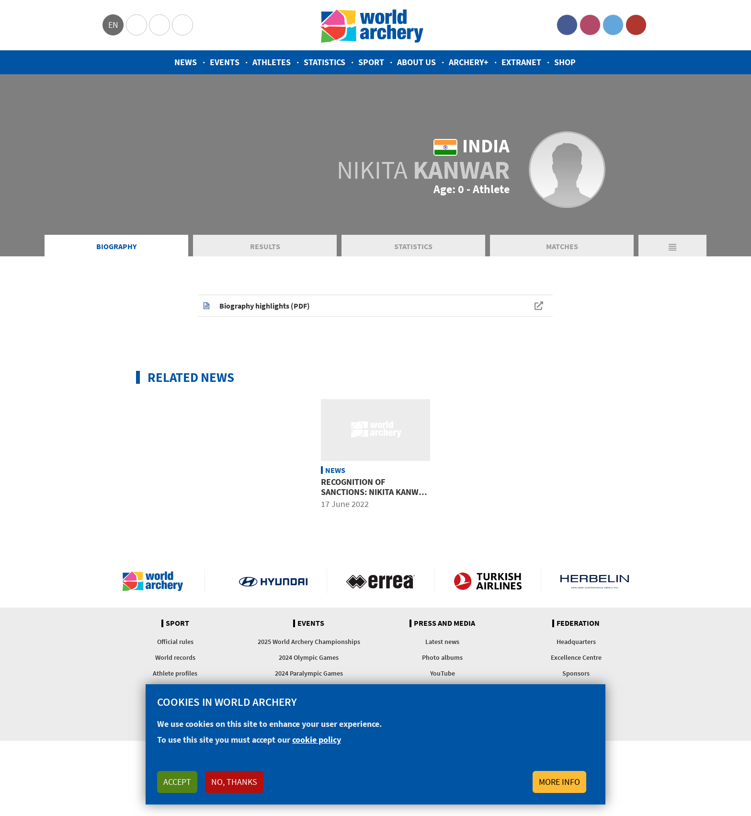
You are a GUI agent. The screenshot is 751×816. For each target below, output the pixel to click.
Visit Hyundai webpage (273, 581)
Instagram (590, 24)
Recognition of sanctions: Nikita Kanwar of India (375, 492)
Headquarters (576, 641)
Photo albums (442, 657)
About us (416, 62)
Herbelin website (594, 581)
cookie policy (316, 739)
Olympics (136, 24)
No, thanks (234, 781)
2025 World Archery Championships (309, 641)
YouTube (636, 24)
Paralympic (159, 24)
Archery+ (469, 62)
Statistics (324, 62)
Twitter (613, 24)
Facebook (567, 24)
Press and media (444, 623)
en (113, 24)
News (185, 62)
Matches (562, 246)
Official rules (175, 641)
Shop (565, 62)
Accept (177, 781)
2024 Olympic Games (309, 657)
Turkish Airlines (488, 581)
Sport (371, 62)
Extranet (521, 62)
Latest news (442, 641)
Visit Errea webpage (380, 581)
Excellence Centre (576, 657)
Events (224, 62)
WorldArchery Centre (182, 24)
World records (175, 657)
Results (265, 246)
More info (559, 781)
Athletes (271, 62)
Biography (116, 246)
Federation (578, 623)
